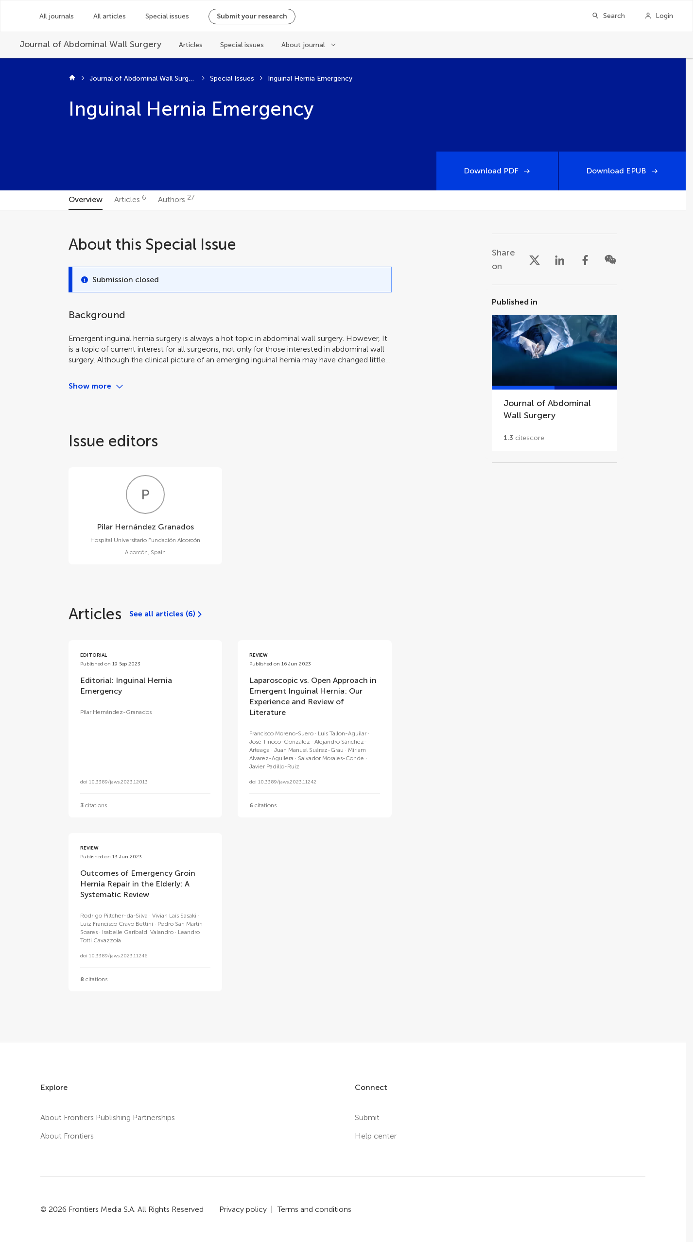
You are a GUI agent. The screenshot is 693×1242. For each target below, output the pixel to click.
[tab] (86, 200)
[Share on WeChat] (610, 259)
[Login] (658, 16)
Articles (191, 45)
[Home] (72, 79)
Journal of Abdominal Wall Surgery (142, 78)
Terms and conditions (314, 1209)
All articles (109, 16)
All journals (56, 16)
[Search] (608, 16)
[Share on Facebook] (585, 259)
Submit (367, 1117)
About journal (303, 45)
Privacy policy (243, 1209)
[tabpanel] (343, 626)
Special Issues (232, 78)
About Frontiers (67, 1135)
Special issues (167, 16)
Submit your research (252, 16)
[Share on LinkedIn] (560, 259)
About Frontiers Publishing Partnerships (107, 1117)
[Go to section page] (554, 374)
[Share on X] (534, 259)
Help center (376, 1135)
